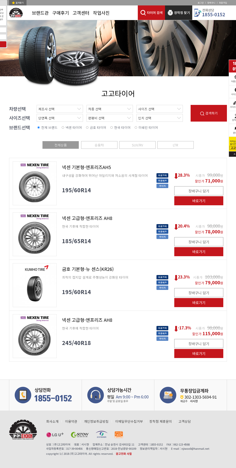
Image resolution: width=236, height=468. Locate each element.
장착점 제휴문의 (160, 421)
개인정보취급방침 (96, 421)
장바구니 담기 (198, 191)
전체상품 (60, 145)
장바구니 (211, 2)
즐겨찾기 (20, 2)
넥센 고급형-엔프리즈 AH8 (87, 218)
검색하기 (209, 113)
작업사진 (101, 12)
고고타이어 (118, 93)
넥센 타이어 (74, 127)
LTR (175, 145)
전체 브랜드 (49, 127)
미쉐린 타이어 (148, 127)
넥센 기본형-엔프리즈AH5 (86, 167)
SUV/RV (137, 145)
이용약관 (71, 421)
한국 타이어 (122, 127)
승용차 (99, 145)
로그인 (201, 2)
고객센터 (81, 12)
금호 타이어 (98, 127)
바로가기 (198, 200)
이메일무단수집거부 (129, 421)
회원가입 (223, 2)
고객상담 (184, 421)
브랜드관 (40, 12)
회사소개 (52, 421)
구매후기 (60, 12)
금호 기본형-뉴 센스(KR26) (88, 269)
